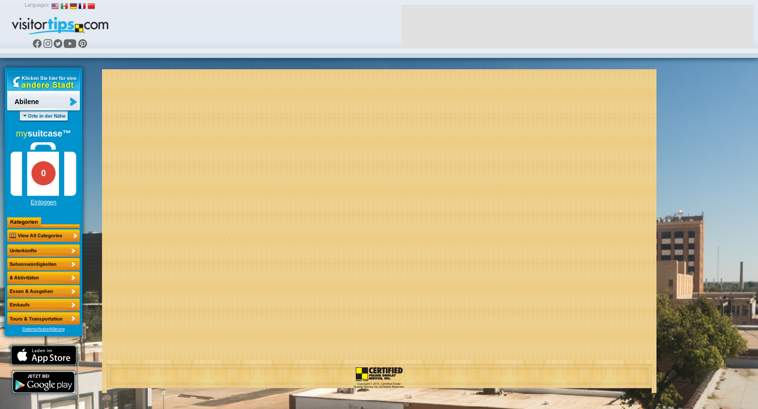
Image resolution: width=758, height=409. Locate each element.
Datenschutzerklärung (43, 329)
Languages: (37, 5)
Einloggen (43, 202)
